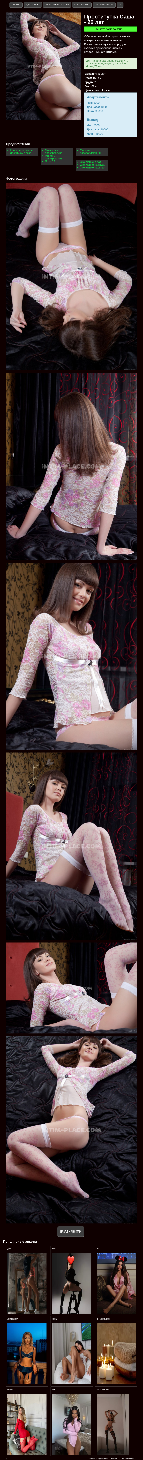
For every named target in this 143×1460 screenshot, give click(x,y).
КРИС (54, 1248)
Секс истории (81, 5)
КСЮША (55, 1319)
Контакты (114, 1458)
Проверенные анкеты (57, 5)
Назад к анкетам (70, 1231)
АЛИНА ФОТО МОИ (103, 1389)
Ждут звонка (33, 5)
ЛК (120, 5)
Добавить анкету (104, 5)
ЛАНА (98, 1248)
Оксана (10, 1389)
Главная (15, 5)
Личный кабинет (128, 1458)
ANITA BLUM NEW (12, 1319)
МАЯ (53, 1389)
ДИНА (9, 1248)
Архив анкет (103, 1458)
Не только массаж (103, 1319)
